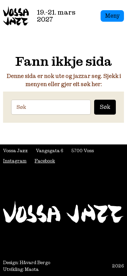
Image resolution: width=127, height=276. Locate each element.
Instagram (14, 160)
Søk (105, 107)
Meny (112, 16)
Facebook (45, 160)
